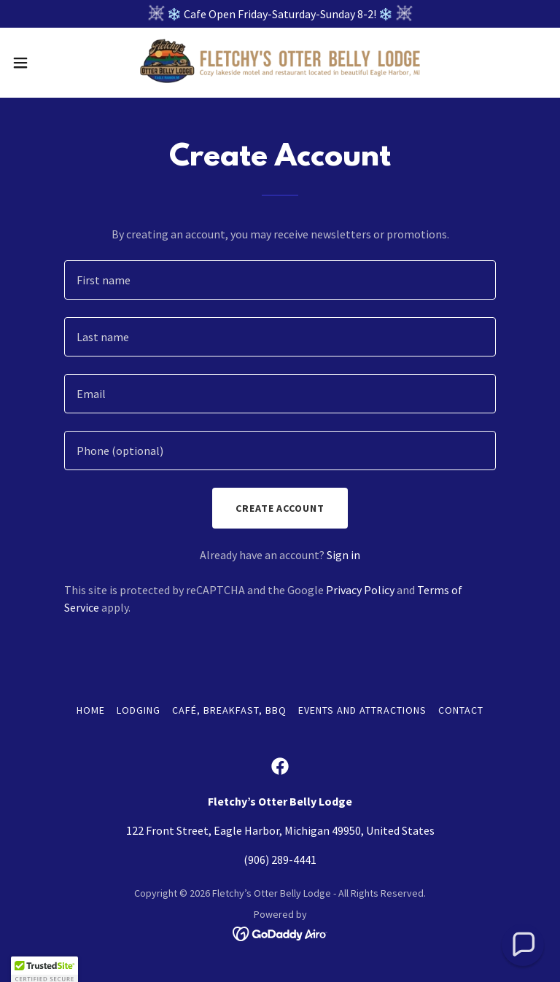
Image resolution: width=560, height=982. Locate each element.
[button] (47, 62)
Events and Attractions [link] (362, 710)
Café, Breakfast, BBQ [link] (229, 710)
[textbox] (280, 280)
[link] (280, 63)
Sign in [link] (343, 554)
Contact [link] (460, 710)
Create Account (280, 508)
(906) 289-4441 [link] (280, 859)
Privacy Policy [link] (360, 589)
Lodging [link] (138, 710)
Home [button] (91, 710)
